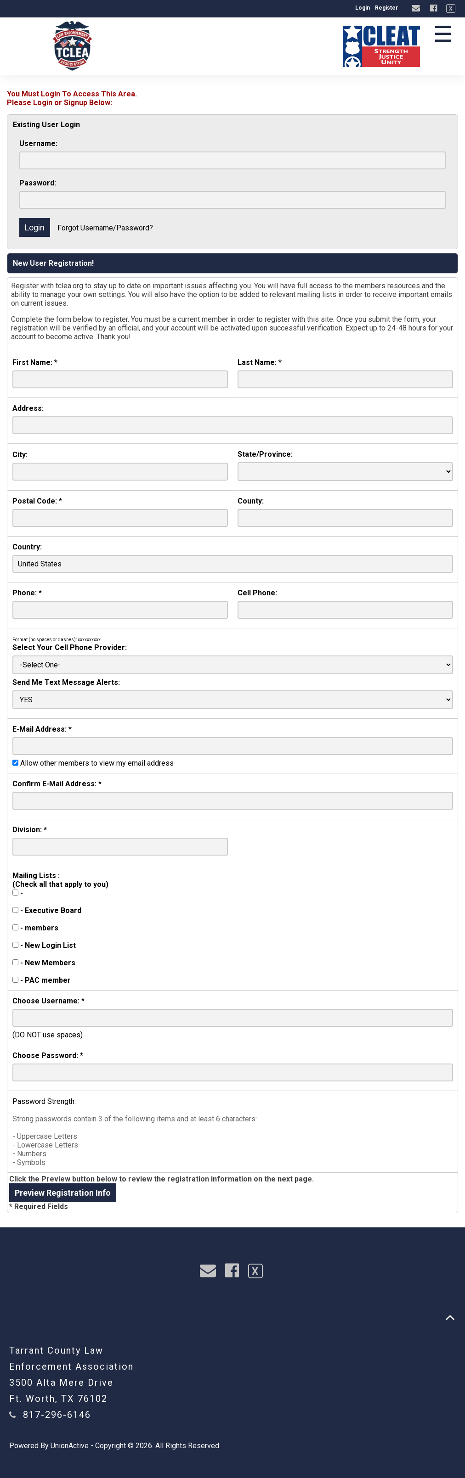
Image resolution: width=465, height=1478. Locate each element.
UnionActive (70, 1445)
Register (386, 8)
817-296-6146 (57, 1414)
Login (362, 8)
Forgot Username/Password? (105, 228)
